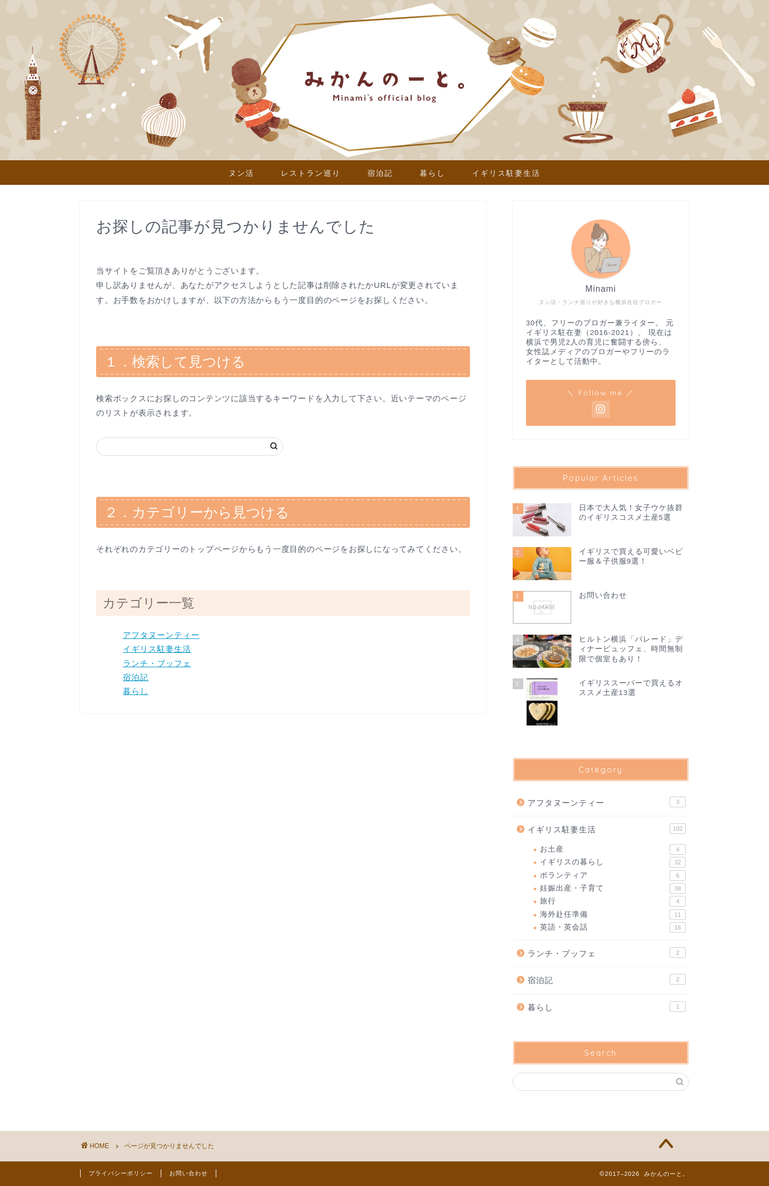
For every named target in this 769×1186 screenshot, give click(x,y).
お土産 (613, 849)
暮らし (432, 173)
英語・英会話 (613, 927)
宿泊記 (380, 173)
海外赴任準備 (613, 914)
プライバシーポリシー (121, 1173)
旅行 (613, 901)
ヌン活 (241, 173)
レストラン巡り (311, 173)
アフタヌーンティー (161, 634)
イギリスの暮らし (613, 862)
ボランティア (613, 875)
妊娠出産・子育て (613, 888)
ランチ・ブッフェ (157, 663)
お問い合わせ (188, 1173)
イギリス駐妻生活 (506, 173)
